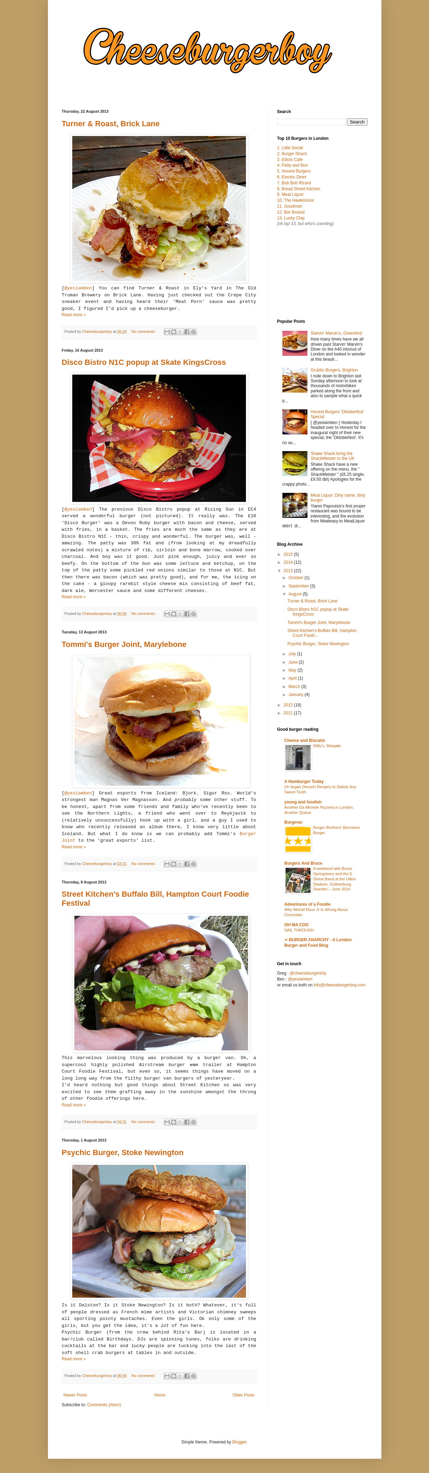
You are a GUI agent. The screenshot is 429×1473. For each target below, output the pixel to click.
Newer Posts (75, 1395)
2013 (288, 570)
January (296, 694)
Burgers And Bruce (303, 863)
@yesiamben (78, 288)
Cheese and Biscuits (304, 740)
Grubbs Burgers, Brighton (334, 370)
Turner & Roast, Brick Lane (111, 123)
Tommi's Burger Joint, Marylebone (124, 644)
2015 (288, 554)
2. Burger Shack (292, 153)
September (299, 586)
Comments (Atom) (104, 1404)
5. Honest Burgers (294, 171)
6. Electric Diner (292, 177)
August (295, 594)
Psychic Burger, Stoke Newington (123, 1152)
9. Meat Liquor (290, 194)
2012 (288, 705)
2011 (288, 713)
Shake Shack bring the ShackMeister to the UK (332, 456)
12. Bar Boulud (291, 212)
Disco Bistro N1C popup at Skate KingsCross (144, 362)
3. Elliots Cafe (290, 159)
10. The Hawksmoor (295, 200)
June (293, 662)
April (293, 678)
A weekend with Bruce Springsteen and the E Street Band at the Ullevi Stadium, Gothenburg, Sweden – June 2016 (334, 878)
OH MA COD (296, 924)
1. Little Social (290, 147)
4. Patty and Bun (292, 165)
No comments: (144, 331)
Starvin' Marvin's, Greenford (336, 333)
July (292, 653)
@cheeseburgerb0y (308, 973)
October (296, 577)
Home (159, 1395)
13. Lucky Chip (291, 218)
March (294, 686)
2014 (288, 562)
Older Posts (244, 1395)
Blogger (239, 1442)
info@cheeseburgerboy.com (339, 985)
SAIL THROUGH (299, 930)
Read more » (74, 314)
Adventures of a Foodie (307, 904)
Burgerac (293, 822)
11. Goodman (290, 206)
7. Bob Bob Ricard (294, 183)
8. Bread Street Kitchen (298, 188)
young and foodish (303, 802)
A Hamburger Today (304, 781)
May (292, 670)
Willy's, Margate (327, 746)
